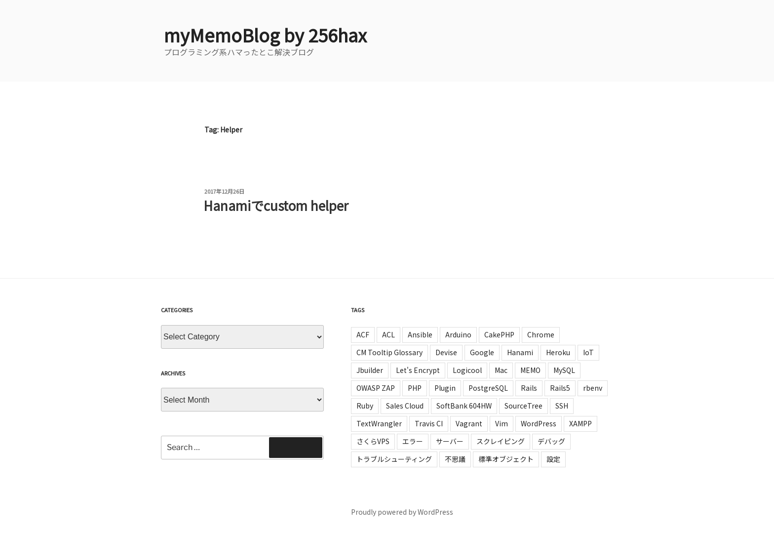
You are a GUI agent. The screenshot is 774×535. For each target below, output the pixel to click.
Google (482, 352)
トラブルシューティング (394, 459)
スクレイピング (500, 441)
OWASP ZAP (375, 388)
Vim (501, 423)
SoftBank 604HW (464, 406)
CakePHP (499, 334)
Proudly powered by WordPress (402, 512)
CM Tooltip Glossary (389, 352)
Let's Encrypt (418, 370)
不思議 (455, 459)
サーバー (450, 441)
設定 (553, 459)
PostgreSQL (488, 388)
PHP (415, 388)
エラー (412, 441)
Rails (529, 388)
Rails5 (560, 388)
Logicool (467, 370)
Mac (501, 370)
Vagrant (469, 423)
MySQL (564, 370)
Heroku (558, 352)
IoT (588, 352)
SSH (561, 406)
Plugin (445, 388)
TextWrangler (379, 423)
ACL (388, 334)
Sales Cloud (405, 406)
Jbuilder (369, 370)
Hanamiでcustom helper (275, 205)
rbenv (592, 388)
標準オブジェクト (506, 459)
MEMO (530, 370)
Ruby (364, 406)
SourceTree (523, 406)
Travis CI (429, 423)
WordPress (538, 423)
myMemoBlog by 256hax (265, 34)
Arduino (458, 334)
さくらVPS (372, 441)
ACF (362, 334)
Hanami (520, 352)
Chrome (540, 334)
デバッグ (551, 441)
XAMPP (580, 423)
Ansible (420, 334)
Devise (446, 352)
